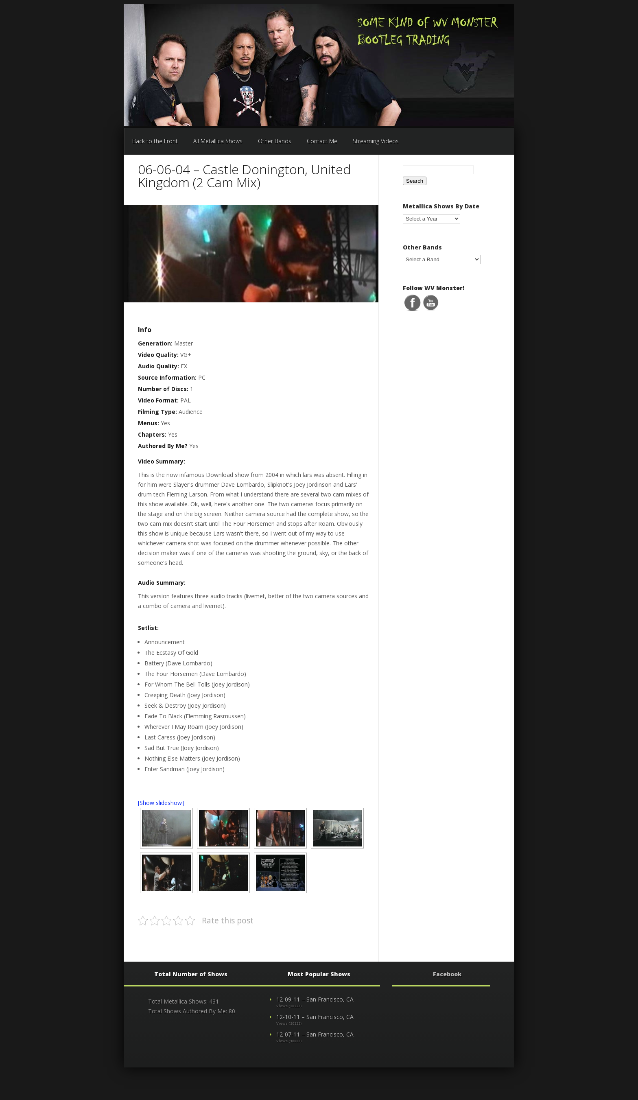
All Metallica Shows (218, 141)
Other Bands (274, 141)
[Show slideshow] (161, 803)
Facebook (447, 974)
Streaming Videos (376, 141)
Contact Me (322, 141)
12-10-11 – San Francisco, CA (315, 1017)
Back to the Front (155, 141)
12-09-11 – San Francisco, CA (315, 999)
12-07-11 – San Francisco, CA (315, 1034)
